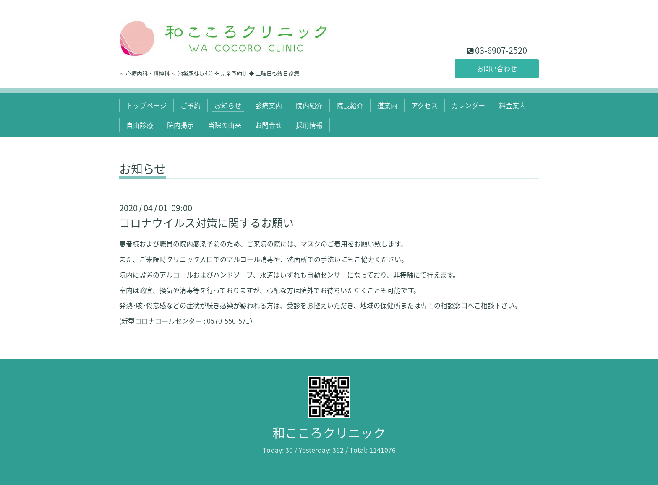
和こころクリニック (329, 432)
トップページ (146, 105)
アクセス (424, 105)
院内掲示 (180, 125)
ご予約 (190, 105)
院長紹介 (350, 105)
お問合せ (268, 125)
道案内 (387, 105)
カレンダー (468, 105)
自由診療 (139, 125)
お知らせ (227, 105)
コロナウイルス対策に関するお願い (206, 223)
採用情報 (309, 125)
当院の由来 (224, 125)
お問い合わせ (497, 68)
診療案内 (268, 105)
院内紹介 (309, 105)
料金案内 (512, 105)
